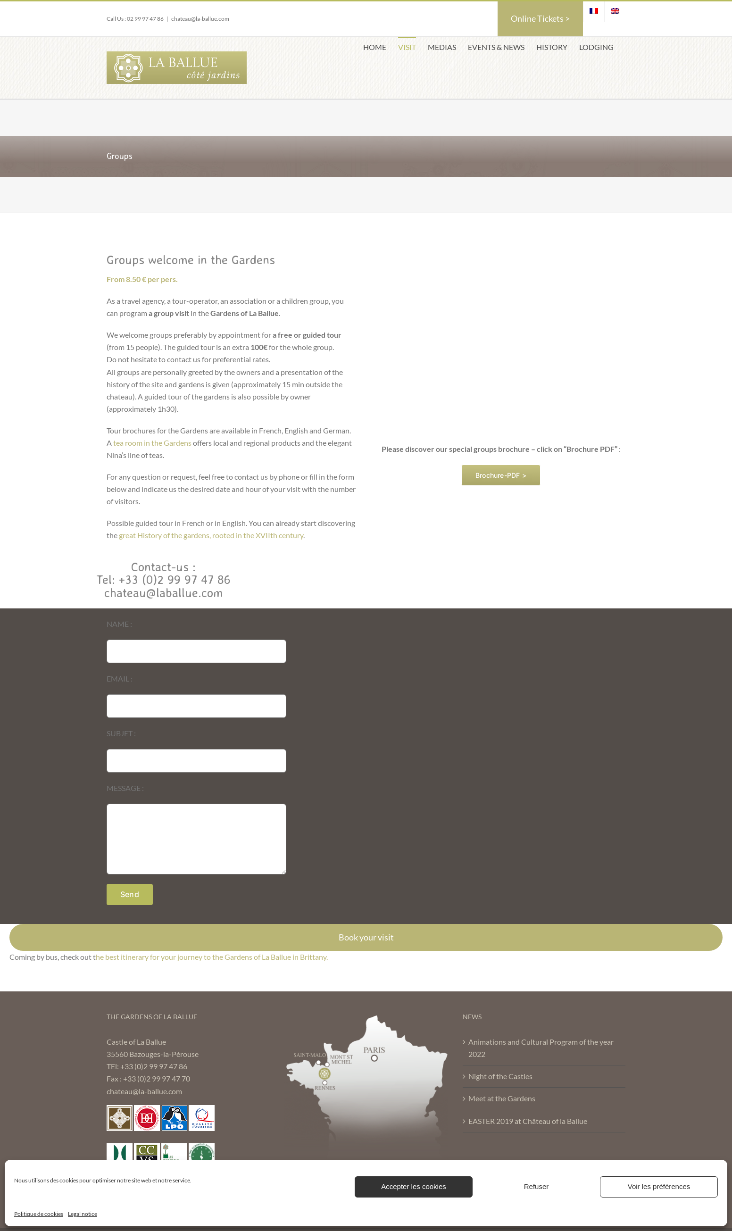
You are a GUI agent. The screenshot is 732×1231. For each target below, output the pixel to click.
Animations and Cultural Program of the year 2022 (541, 1047)
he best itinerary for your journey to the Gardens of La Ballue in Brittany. (212, 956)
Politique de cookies (38, 1213)
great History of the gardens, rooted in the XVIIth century (211, 535)
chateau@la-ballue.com (200, 18)
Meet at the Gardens (501, 1098)
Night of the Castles (500, 1076)
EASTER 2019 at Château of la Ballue (527, 1120)
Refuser (536, 1186)
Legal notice (82, 1213)
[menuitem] (593, 11)
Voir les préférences (659, 1186)
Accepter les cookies (413, 1186)
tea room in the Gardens (152, 442)
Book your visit (366, 937)
